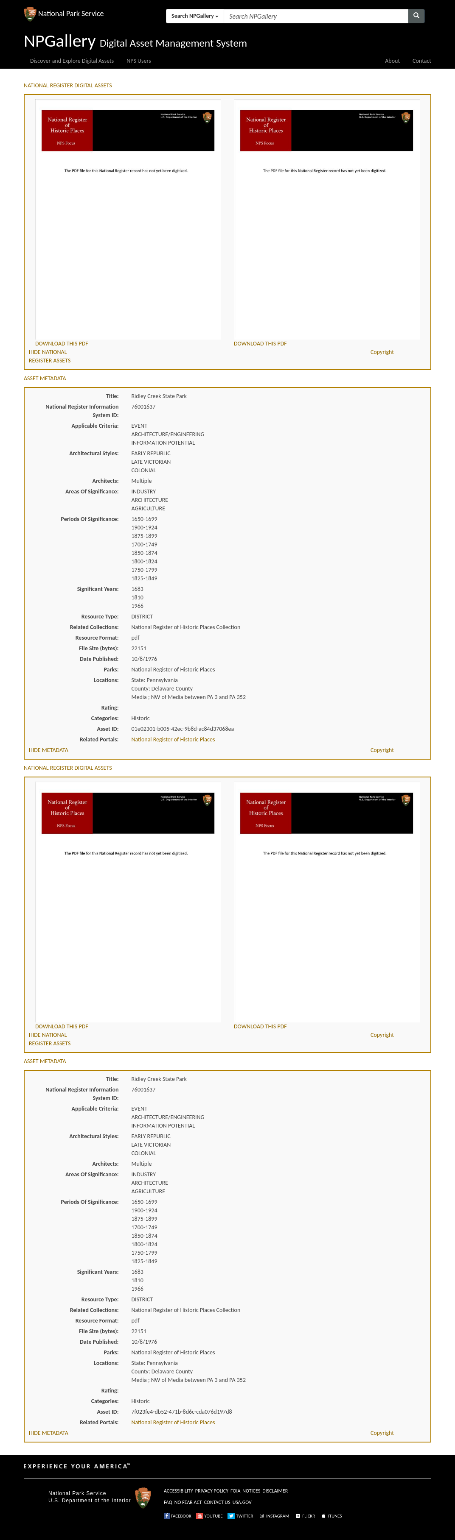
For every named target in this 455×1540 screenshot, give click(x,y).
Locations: (106, 680)
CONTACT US (217, 1502)
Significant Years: (98, 589)
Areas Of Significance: (91, 491)
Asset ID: (107, 728)
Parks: (111, 669)
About (392, 60)
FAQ (168, 1502)
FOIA (235, 1491)
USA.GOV (242, 1502)
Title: (112, 396)
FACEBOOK (177, 1516)
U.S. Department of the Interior (89, 1501)
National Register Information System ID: (81, 411)
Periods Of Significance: (90, 519)
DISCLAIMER (275, 1491)
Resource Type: (100, 616)
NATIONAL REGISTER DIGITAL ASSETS (68, 85)
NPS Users (138, 60)
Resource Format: (97, 637)
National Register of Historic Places (173, 739)
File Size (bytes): (98, 648)
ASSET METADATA (45, 378)
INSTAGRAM (273, 1516)
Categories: (105, 718)
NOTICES (251, 1491)
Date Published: (99, 659)
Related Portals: (99, 739)
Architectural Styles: (93, 453)
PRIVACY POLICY (211, 1491)
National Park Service (77, 1493)
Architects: (106, 481)
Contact (422, 60)
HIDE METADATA (48, 750)
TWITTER (240, 1516)
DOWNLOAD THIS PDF (61, 343)
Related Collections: (94, 627)
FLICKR (304, 1516)
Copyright (382, 352)
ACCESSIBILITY (178, 1491)
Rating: (110, 707)
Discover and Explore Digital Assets (72, 60)
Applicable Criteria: (95, 425)
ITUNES (331, 1516)
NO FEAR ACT (188, 1502)
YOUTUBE (209, 1516)
